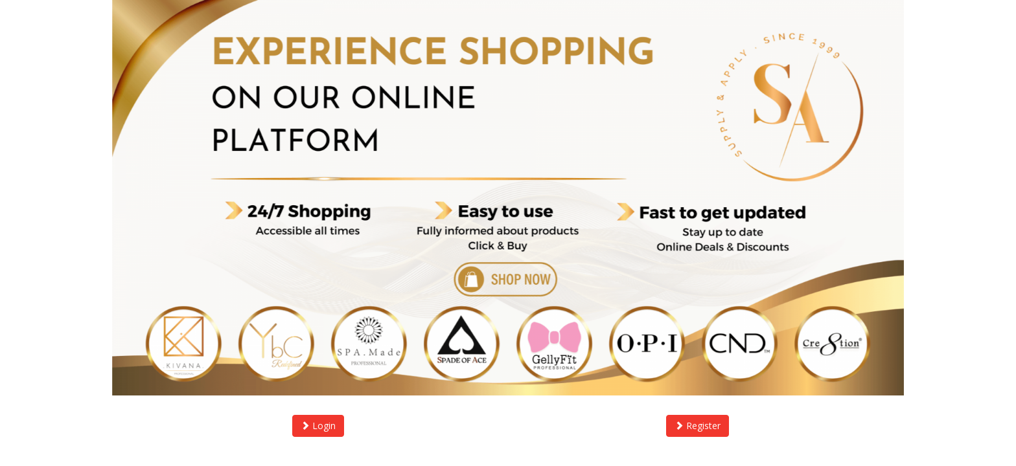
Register (698, 425)
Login (318, 425)
